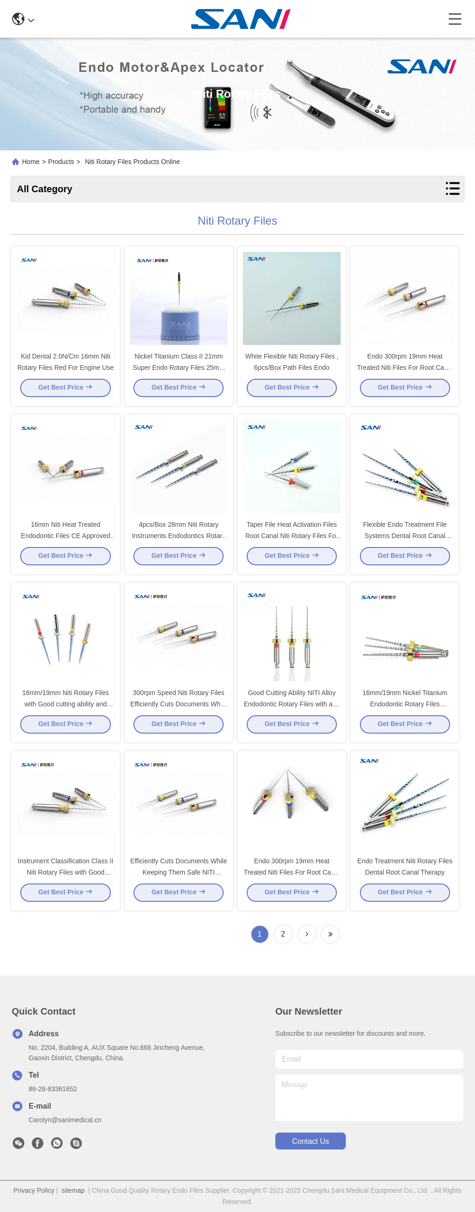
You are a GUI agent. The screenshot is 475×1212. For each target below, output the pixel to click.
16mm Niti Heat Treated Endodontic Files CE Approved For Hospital (65, 539)
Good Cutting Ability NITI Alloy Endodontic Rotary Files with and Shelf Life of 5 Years (292, 707)
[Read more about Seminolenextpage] (306, 934)
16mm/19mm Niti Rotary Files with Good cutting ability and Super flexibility (65, 707)
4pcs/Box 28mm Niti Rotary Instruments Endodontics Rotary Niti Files (179, 539)
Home (30, 161)
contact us (310, 1141)
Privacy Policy (34, 1190)
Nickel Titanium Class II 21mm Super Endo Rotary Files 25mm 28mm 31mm (179, 370)
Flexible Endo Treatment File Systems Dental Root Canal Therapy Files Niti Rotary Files (405, 539)
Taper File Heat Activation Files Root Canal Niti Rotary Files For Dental (291, 539)
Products (61, 161)
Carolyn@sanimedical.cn (65, 1120)
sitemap (73, 1190)
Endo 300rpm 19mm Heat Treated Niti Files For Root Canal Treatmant (405, 370)
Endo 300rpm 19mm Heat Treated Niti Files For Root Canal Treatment (292, 875)
